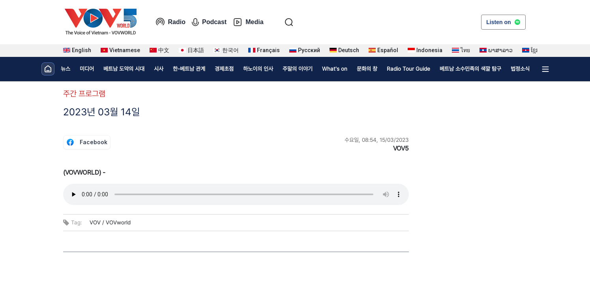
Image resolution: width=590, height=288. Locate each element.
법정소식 (520, 69)
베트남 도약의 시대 (123, 69)
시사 (158, 69)
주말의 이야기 (298, 69)
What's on (334, 69)
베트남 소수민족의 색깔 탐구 (470, 69)
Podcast (209, 22)
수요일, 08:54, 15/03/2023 (377, 140)
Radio (170, 22)
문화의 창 (367, 69)
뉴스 (65, 69)
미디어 (87, 69)
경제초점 (224, 69)
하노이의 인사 (258, 69)
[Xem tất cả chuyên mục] (545, 69)
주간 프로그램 (84, 93)
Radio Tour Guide (408, 69)
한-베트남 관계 (189, 69)
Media (248, 22)
